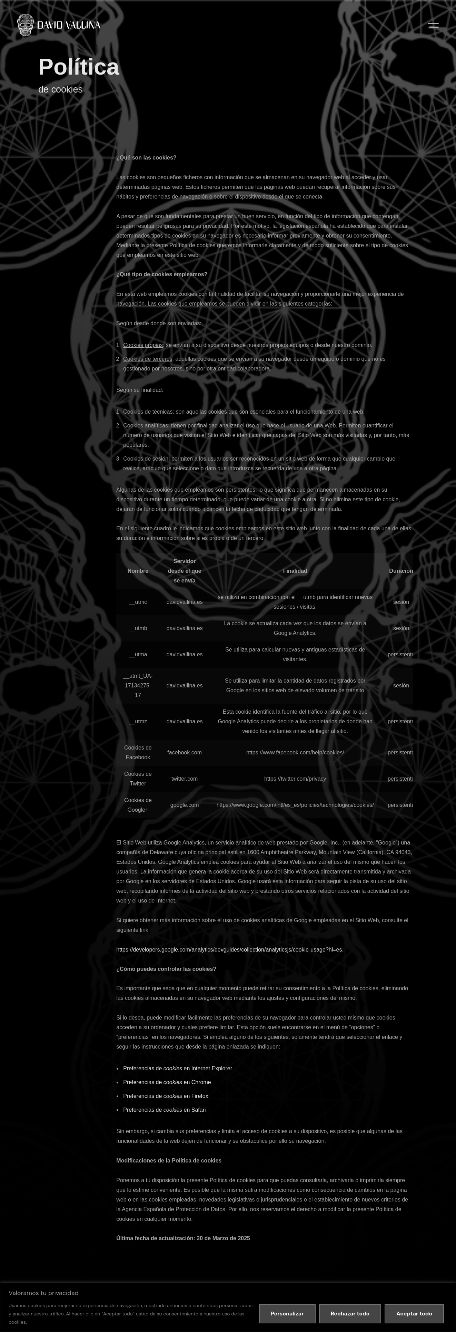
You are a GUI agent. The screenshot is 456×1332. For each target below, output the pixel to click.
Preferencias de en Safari (164, 1110)
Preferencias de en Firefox (165, 1096)
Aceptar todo (414, 1313)
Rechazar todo (350, 1313)
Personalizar (287, 1313)
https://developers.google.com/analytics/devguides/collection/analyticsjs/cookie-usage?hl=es (229, 950)
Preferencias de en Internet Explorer (177, 1068)
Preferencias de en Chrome (167, 1082)
